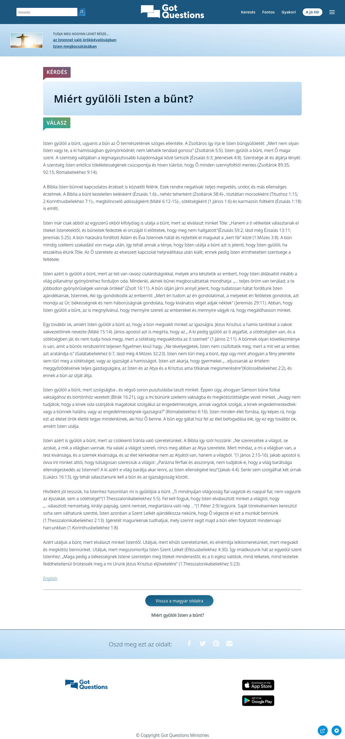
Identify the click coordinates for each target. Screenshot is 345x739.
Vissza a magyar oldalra (179, 601)
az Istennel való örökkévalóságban (84, 39)
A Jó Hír (312, 12)
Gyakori (289, 12)
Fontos (268, 12)
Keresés (248, 12)
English (50, 578)
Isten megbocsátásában (75, 46)
